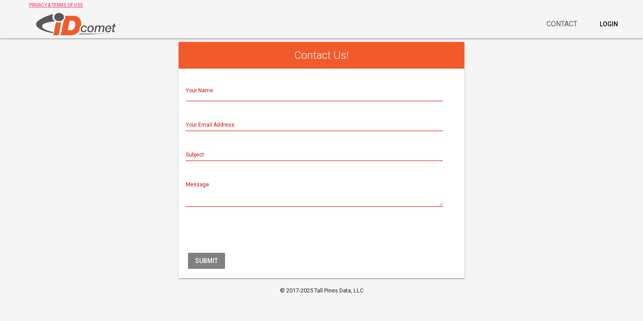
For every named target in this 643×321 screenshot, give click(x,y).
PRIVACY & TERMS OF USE (56, 5)
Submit (206, 260)
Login (609, 24)
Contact (562, 24)
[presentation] (254, 233)
